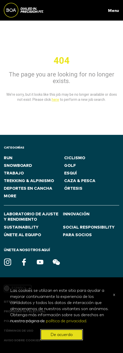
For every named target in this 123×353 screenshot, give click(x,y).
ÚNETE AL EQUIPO (22, 235)
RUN (8, 158)
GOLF (70, 166)
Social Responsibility (89, 227)
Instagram (7, 262)
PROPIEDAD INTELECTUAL (25, 311)
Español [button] (21, 288)
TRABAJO (14, 173)
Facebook (24, 262)
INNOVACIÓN (76, 214)
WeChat (56, 262)
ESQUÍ (70, 173)
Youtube (40, 262)
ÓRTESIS (73, 188)
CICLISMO (74, 158)
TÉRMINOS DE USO (18, 330)
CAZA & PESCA (79, 181)
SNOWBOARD (18, 166)
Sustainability (21, 227)
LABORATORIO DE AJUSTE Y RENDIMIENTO (31, 216)
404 (61, 60)
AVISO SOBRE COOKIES (22, 340)
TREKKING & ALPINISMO (29, 181)
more (10, 196)
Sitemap (11, 301)
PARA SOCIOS (77, 235)
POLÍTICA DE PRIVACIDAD (24, 321)
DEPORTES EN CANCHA (28, 188)
